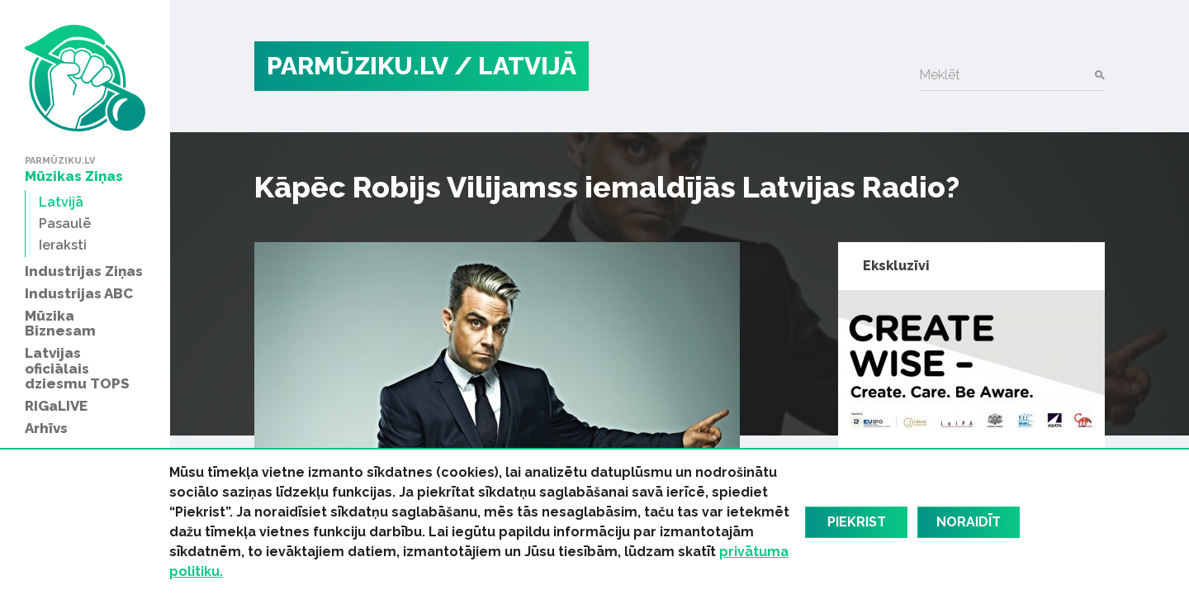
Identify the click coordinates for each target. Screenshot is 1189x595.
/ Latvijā (515, 65)
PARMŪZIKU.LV (357, 65)
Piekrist (856, 522)
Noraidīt (968, 522)
